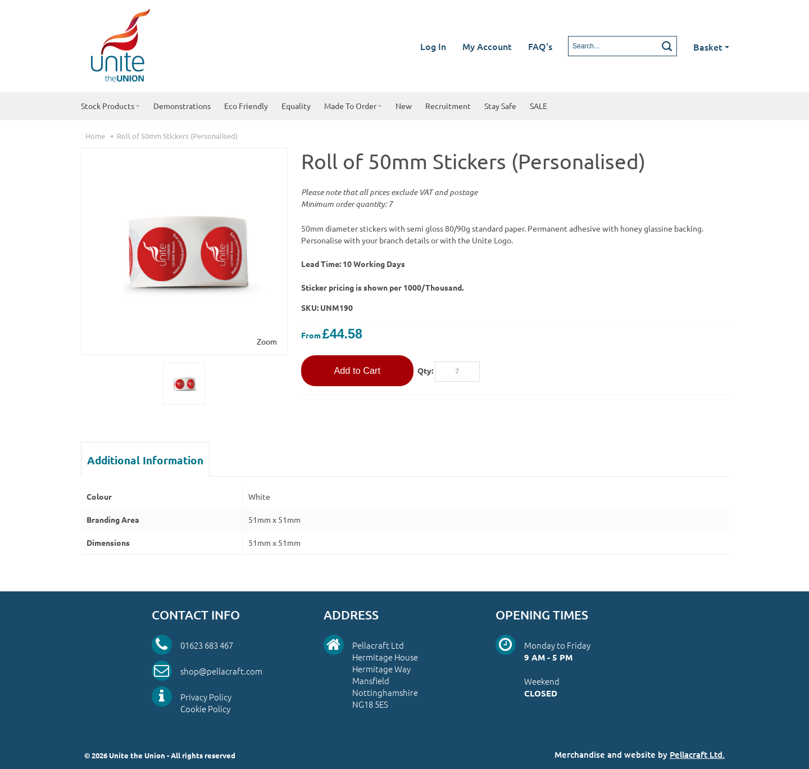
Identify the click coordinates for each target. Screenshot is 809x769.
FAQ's (540, 46)
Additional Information (145, 460)
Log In (433, 46)
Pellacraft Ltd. (697, 754)
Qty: (425, 370)
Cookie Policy (205, 708)
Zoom (267, 341)
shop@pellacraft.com (221, 671)
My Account (487, 46)
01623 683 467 (206, 645)
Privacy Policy (205, 697)
